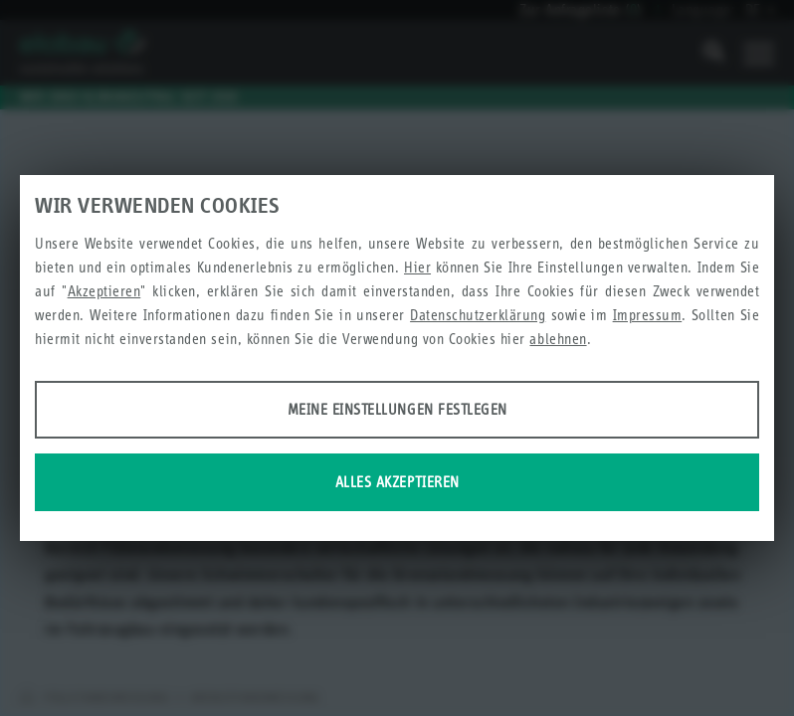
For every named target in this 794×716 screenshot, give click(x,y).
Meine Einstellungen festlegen (397, 409)
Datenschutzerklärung (477, 314)
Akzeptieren (104, 290)
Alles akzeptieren (397, 481)
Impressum (648, 314)
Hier (417, 267)
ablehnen (557, 338)
